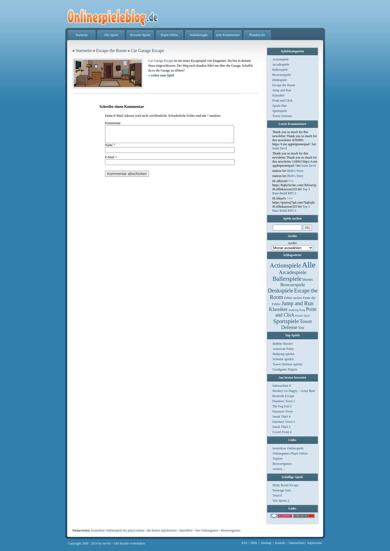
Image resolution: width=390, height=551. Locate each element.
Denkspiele (279, 80)
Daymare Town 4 (283, 422)
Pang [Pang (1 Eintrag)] (302, 309)
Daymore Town (282, 411)
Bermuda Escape (283, 396)
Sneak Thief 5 (281, 427)
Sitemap (266, 543)
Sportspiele (279, 111)
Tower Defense (282, 116)
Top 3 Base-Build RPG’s (291, 191)
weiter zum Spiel (161, 75)
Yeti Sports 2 (280, 500)
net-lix (106, 543)
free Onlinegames (206, 530)
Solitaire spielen (283, 359)
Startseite (82, 35)
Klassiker (278, 95)
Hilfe (254, 543)
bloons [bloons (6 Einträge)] (308, 279)
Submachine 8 (281, 386)
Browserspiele (281, 75)
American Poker (283, 349)
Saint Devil (279, 148)
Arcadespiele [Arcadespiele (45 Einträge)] (293, 272)
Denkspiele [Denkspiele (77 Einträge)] (280, 290)
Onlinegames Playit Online (290, 453)
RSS (244, 543)
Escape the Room (283, 85)
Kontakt (280, 543)
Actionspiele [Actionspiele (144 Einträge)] (285, 265)
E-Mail (111, 160)
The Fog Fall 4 (282, 406)
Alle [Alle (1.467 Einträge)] (309, 264)
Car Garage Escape (147, 50)
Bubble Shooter (283, 344)
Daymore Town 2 (283, 401)
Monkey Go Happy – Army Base (293, 391)
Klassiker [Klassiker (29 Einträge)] (278, 309)
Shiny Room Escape (285, 485)
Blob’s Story (295, 171)
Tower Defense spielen (288, 364)
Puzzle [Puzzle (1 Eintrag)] (299, 315)
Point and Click (282, 100)
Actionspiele (280, 59)
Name (110, 148)
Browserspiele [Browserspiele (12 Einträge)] (292, 284)
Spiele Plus (279, 106)
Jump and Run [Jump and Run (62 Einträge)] (297, 303)
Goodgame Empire (285, 369)
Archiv (292, 243)
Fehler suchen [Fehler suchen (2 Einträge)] (293, 298)
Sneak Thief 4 (281, 416)
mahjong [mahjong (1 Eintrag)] (293, 309)
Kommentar (113, 123)
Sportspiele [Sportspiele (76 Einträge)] (286, 321)
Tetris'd (277, 495)
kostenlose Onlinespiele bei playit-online (117, 530)
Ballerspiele (280, 70)
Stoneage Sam (281, 490)
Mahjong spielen (283, 354)
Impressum (314, 543)
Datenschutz (296, 543)
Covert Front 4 (282, 432)
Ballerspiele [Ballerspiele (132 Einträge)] (286, 278)
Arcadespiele (281, 64)
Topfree (278, 458)
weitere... (279, 469)
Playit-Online (169, 35)
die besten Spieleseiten (162, 530)
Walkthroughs (199, 35)
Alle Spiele (111, 35)
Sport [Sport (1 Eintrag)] (307, 315)
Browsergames (282, 464)
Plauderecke (257, 35)
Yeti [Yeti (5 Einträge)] (301, 328)
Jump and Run (281, 90)
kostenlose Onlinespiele (288, 448)
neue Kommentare (228, 35)
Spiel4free (186, 530)
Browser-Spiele (140, 35)
